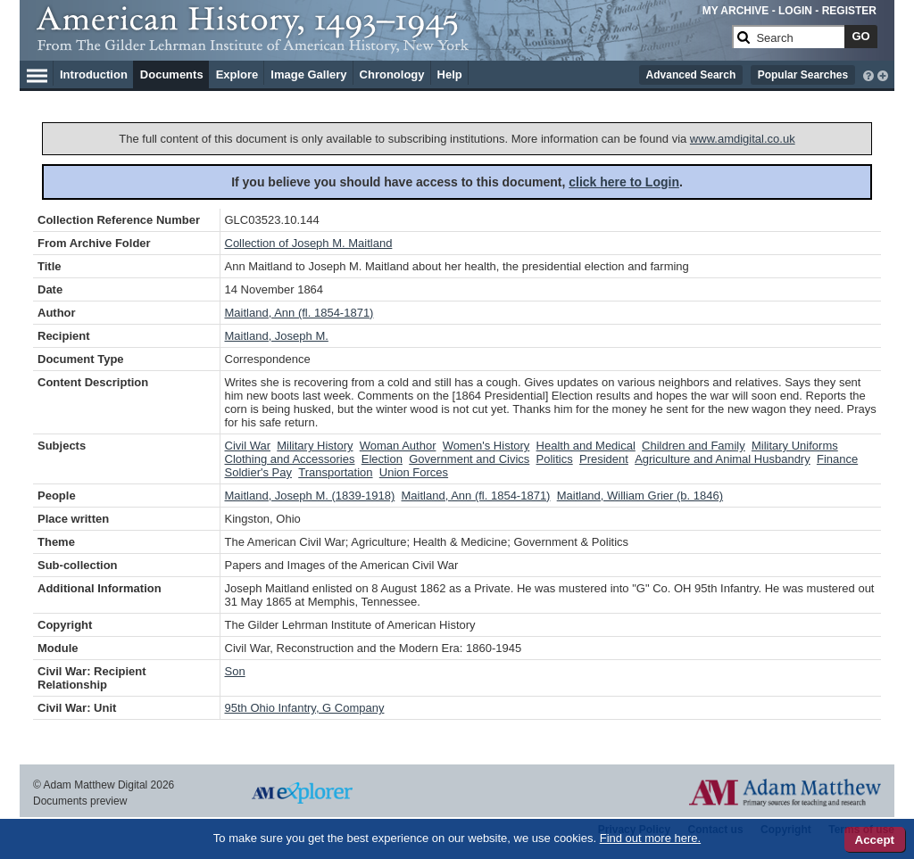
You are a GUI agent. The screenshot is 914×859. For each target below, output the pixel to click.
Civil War (248, 445)
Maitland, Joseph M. (276, 336)
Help (449, 74)
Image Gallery (308, 74)
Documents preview (80, 801)
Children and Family (693, 445)
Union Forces (413, 472)
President (603, 459)
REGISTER (849, 10)
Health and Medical (586, 445)
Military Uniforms (795, 445)
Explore (237, 74)
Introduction (94, 74)
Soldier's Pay (258, 472)
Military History (315, 445)
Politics (554, 459)
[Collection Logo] (380, 44)
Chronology (392, 74)
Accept (874, 840)
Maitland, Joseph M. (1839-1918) (310, 495)
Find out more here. (650, 838)
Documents (172, 74)
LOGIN (795, 10)
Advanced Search (691, 75)
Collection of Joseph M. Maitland (309, 243)
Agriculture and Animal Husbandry (722, 459)
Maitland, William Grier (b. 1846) (640, 495)
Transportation (335, 472)
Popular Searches (803, 75)
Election (382, 459)
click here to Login (624, 182)
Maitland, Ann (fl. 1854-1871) (299, 312)
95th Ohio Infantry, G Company (305, 707)
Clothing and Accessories (290, 459)
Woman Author (398, 445)
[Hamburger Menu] (37, 73)
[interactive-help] (868, 74)
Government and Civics (469, 459)
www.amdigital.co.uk (742, 138)
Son (235, 671)
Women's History (486, 445)
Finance (837, 459)
